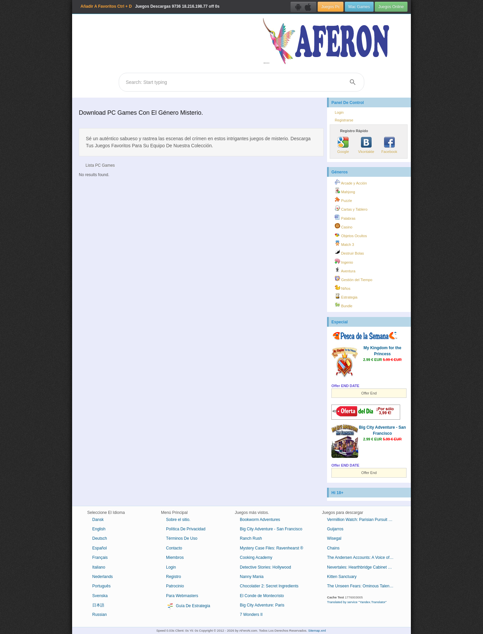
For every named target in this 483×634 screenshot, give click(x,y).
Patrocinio (175, 586)
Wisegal (334, 538)
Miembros (175, 557)
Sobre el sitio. (178, 519)
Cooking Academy (256, 557)
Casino (344, 226)
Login (339, 112)
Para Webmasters (182, 595)
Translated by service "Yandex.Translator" (357, 602)
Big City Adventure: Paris (262, 605)
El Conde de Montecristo (262, 595)
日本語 (98, 605)
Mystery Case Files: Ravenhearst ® (271, 548)
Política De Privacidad (185, 529)
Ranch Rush (251, 538)
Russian (99, 614)
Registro (173, 576)
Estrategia (346, 296)
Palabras (345, 217)
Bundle (344, 305)
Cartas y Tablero (351, 208)
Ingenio (344, 261)
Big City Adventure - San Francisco (271, 529)
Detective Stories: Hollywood (265, 567)
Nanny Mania (252, 576)
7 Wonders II (251, 614)
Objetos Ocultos (351, 235)
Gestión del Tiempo (353, 279)
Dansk (98, 519)
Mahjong (345, 191)
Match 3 (344, 244)
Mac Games (359, 6)
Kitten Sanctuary (342, 576)
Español (99, 548)
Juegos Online (391, 6)
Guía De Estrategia (188, 606)
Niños (343, 287)
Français (100, 557)
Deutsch (99, 538)
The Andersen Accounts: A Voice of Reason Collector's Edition (363, 557)
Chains (333, 548)
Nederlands (102, 576)
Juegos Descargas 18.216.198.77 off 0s (149, 6)
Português (101, 586)
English (98, 529)
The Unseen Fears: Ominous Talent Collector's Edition (363, 586)
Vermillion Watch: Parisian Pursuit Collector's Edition (363, 519)
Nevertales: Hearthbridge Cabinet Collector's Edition (363, 567)
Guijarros (335, 529)
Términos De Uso (181, 538)
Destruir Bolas (349, 252)
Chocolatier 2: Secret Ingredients (269, 586)
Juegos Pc (330, 6)
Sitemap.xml (317, 630)
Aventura (345, 270)
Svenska (100, 595)
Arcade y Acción (351, 182)
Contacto (174, 548)
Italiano (98, 567)
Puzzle (343, 200)
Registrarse (344, 120)
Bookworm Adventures (260, 519)
